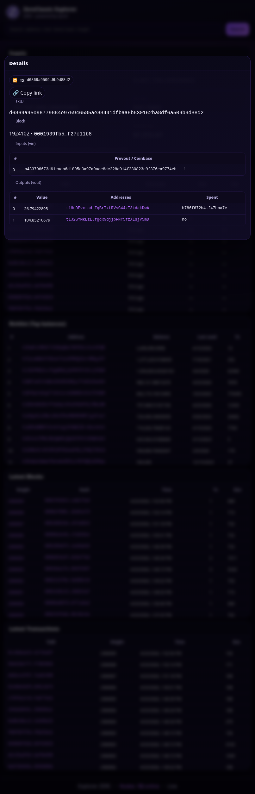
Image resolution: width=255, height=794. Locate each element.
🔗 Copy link (27, 92)
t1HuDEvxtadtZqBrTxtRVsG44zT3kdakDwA (107, 210)
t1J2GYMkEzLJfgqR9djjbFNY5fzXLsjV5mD (107, 221)
